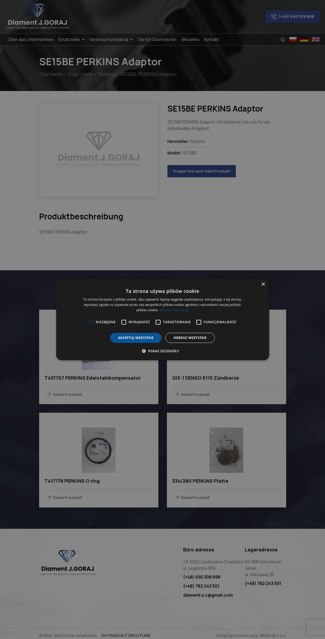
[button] (162, 351)
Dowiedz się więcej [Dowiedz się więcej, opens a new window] (174, 310)
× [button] (263, 284)
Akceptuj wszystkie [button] (136, 337)
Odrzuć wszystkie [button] (190, 337)
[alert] (162, 319)
